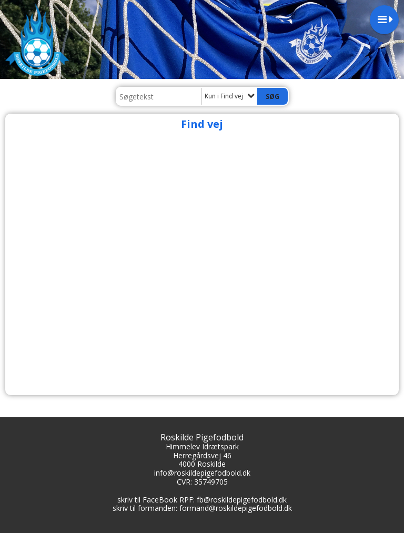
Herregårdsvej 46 (202, 455)
